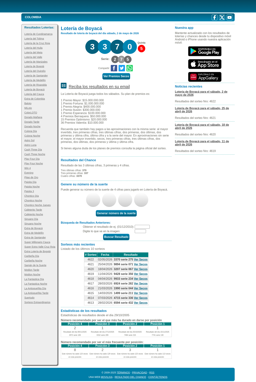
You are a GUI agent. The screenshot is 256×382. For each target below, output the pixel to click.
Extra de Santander (35, 237)
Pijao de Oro (31, 177)
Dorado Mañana (33, 117)
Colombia (33, 17)
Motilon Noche (32, 274)
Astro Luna (30, 145)
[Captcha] (140, 231)
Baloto (27, 103)
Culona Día (30, 131)
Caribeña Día (31, 256)
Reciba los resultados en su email (99, 86)
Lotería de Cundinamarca (38, 34)
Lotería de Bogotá (34, 66)
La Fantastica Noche (35, 283)
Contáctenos (157, 377)
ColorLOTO (30, 112)
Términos (123, 372)
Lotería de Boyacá (34, 89)
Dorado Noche (32, 126)
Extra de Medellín (34, 232)
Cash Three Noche (34, 154)
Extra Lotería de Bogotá (37, 251)
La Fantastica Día (34, 279)
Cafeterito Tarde (33, 209)
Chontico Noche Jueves (37, 205)
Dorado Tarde (31, 121)
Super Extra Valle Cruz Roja (39, 246)
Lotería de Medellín (35, 80)
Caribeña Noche (33, 260)
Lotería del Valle (33, 57)
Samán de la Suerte (35, 265)
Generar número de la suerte (116, 213)
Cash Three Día (33, 149)
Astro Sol (29, 140)
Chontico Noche (33, 200)
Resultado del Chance (130, 377)
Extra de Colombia (34, 98)
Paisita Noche (32, 186)
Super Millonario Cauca (37, 242)
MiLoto (28, 108)
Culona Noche (32, 135)
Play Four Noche (33, 163)
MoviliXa (106, 377)
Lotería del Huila (33, 47)
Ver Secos (141, 259)
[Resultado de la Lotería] (67, 6)
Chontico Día (31, 195)
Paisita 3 (29, 191)
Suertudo (29, 297)
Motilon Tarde (31, 269)
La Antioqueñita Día (35, 288)
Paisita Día (30, 182)
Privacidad (139, 372)
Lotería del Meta (33, 52)
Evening (28, 172)
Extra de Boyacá (33, 228)
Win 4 (27, 168)
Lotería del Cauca (34, 94)
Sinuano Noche (32, 223)
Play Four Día (32, 158)
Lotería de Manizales (35, 61)
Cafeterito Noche (33, 214)
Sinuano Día (31, 219)
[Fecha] (142, 227)
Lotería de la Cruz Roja (37, 43)
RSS (151, 372)
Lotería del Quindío (35, 71)
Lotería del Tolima (34, 38)
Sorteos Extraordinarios (37, 302)
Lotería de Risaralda (35, 84)
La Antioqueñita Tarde (36, 293)
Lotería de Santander (36, 75)
